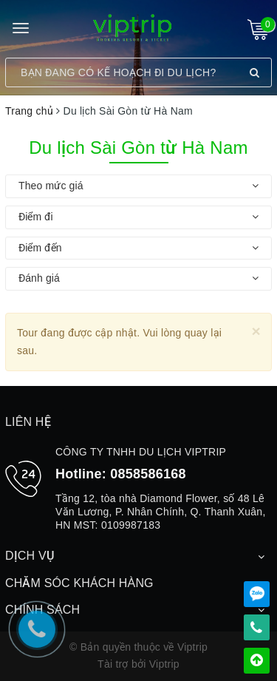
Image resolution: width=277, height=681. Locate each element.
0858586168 (148, 474)
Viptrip (164, 664)
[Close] (256, 331)
